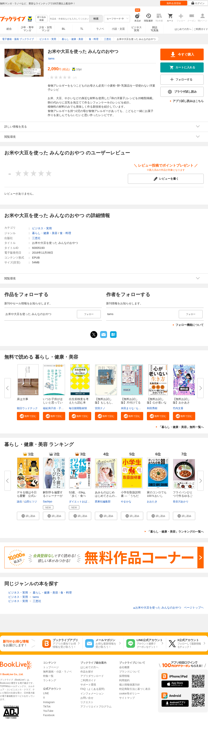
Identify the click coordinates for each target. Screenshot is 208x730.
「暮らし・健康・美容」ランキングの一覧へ (175, 531)
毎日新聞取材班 (78, 408)
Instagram (49, 702)
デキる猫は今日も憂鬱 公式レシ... (27, 496)
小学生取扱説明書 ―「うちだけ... (131, 496)
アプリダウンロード (92, 676)
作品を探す (86, 671)
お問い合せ (86, 697)
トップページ (51, 667)
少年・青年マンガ (27, 29)
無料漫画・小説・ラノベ (57, 671)
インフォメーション (92, 693)
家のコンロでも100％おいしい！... (157, 496)
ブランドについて (129, 671)
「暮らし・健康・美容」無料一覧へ (181, 427)
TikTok (46, 706)
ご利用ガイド (201, 29)
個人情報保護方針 (129, 684)
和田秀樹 (152, 408)
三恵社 (36, 238)
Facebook (49, 715)
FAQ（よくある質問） (93, 689)
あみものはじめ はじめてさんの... (106, 494)
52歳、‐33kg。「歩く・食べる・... (78, 496)
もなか (140, 408)
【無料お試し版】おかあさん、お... (181, 402)
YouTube (48, 710)
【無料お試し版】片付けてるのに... (131, 402)
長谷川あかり (180, 501)
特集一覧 (48, 676)
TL (81, 28)
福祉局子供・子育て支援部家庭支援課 (65, 408)
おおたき (152, 501)
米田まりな (127, 408)
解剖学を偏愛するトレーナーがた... (53, 496)
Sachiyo (47, 501)
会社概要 (124, 667)
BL (63, 28)
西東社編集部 (102, 501)
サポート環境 (88, 684)
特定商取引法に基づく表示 (134, 689)
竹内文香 (178, 408)
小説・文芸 (118, 28)
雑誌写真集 (155, 29)
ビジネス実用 (136, 29)
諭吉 (19, 501)
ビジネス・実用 (42, 228)
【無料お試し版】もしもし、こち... (105, 402)
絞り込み (41, 19)
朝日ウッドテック (27, 408)
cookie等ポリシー (129, 693)
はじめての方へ (183, 29)
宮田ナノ (100, 408)
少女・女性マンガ (45, 29)
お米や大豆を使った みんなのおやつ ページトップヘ (168, 607)
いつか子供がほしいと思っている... (53, 402)
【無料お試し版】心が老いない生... (157, 402)
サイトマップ (127, 697)
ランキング (49, 680)
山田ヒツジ (30, 501)
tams (51, 58)
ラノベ (100, 28)
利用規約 (124, 680)
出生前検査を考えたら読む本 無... (79, 402)
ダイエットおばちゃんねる (84, 501)
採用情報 (124, 676)
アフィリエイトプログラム (96, 706)
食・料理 (65, 233)
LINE (46, 693)
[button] (28, 416)
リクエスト (86, 702)
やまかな (126, 501)
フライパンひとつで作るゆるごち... (183, 496)
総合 (9, 28)
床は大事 (22, 399)
